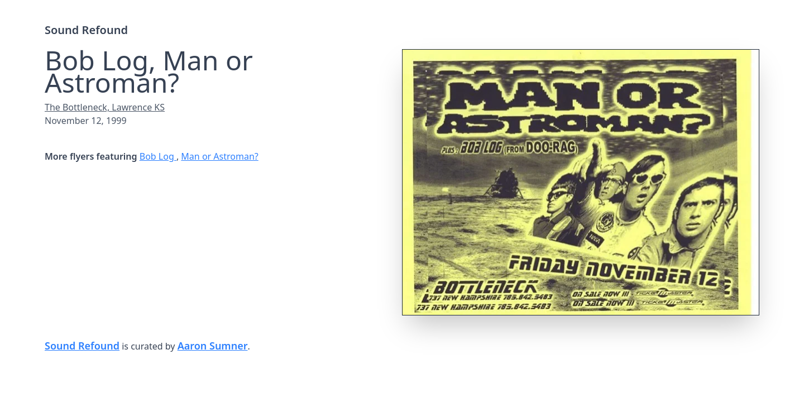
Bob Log (158, 156)
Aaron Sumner (213, 345)
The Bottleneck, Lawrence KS (105, 107)
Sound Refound (86, 29)
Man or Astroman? (219, 156)
